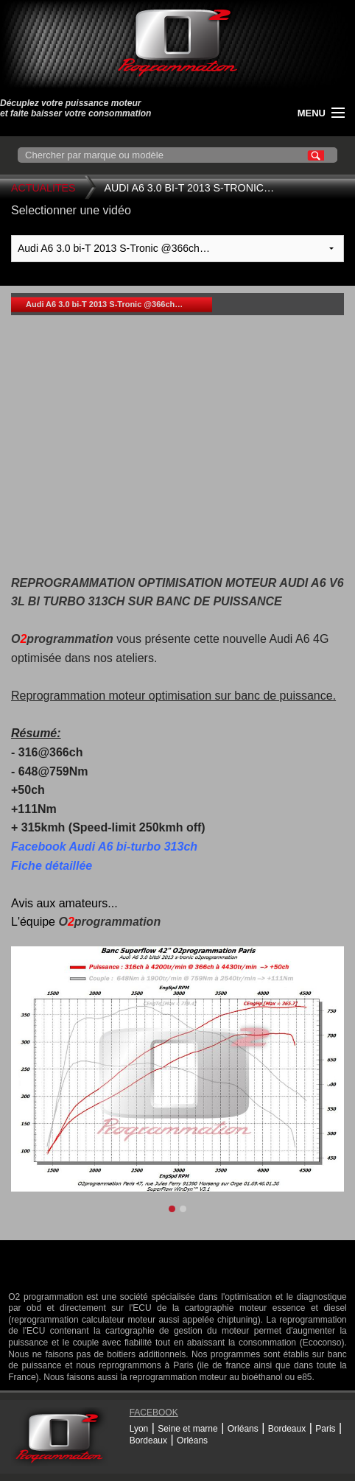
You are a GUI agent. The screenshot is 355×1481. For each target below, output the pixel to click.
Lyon (139, 1429)
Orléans (243, 1429)
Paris (325, 1429)
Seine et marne (187, 1429)
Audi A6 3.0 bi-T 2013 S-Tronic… (190, 188)
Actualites (43, 188)
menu (312, 113)
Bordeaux (287, 1429)
